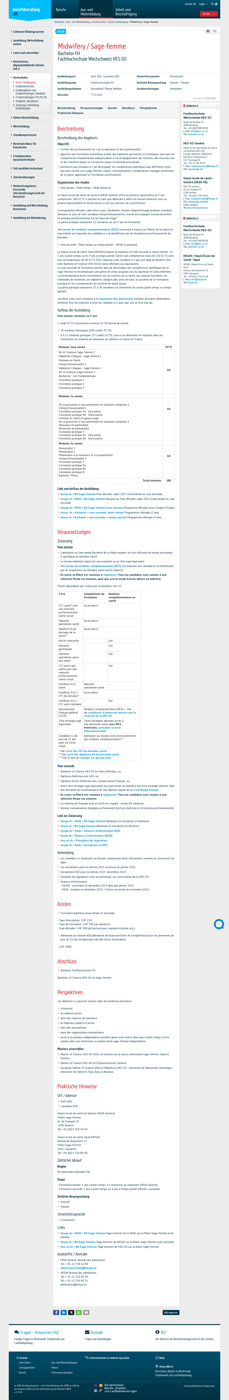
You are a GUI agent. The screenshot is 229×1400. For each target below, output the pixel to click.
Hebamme (176, 88)
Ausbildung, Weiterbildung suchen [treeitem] (28, 42)
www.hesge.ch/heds (198, 201)
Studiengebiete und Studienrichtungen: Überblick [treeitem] (30, 91)
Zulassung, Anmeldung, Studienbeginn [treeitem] (27, 106)
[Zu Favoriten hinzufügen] (214, 31)
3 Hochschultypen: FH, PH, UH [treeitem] (31, 97)
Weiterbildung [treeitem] (21, 126)
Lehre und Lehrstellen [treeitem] (26, 53)
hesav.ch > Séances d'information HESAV (86, 835)
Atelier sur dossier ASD (96, 757)
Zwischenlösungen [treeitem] (24, 177)
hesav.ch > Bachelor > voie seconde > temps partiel (93, 517)
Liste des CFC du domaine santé (86, 751)
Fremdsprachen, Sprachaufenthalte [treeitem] (24, 158)
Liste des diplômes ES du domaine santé (93, 754)
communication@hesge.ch (204, 166)
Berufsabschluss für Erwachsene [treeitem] (24, 145)
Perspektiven (148, 108)
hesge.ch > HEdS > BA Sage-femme (82, 499)
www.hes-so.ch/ (196, 134)
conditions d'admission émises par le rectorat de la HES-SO (110, 714)
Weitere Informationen (195, 207)
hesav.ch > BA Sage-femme (78, 494)
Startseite (59, 21)
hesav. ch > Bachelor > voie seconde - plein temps (92, 512)
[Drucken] (208, 31)
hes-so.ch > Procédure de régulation (83, 840)
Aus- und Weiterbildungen (64, 1362)
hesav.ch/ (193, 282)
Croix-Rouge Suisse (145, 790)
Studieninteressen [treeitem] (25, 86)
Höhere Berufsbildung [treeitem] (25, 118)
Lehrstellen (25, 1362)
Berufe (22, 1372)
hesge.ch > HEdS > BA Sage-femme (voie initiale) (91, 507)
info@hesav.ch (198, 279)
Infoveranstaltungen (62, 1372)
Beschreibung (66, 108)
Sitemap (187, 1385)
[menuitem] (66, 9)
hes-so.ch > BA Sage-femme (78, 1246)
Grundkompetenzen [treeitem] (24, 135)
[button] (56, 1312)
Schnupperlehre (27, 1367)
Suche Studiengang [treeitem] (26, 82)
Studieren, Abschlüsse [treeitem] (27, 101)
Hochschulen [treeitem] (20, 77)
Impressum (210, 1385)
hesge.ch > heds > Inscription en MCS (84, 845)
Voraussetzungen (91, 108)
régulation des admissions (116, 298)
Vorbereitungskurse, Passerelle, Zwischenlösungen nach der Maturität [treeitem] (29, 191)
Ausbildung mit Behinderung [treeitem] (29, 218)
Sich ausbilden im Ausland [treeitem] (28, 168)
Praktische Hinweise (71, 113)
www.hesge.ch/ (195, 169)
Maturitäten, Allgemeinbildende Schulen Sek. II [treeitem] (28, 65)
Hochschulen (99, 21)
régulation (110, 574)
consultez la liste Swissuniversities (102, 729)
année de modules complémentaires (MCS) (90, 229)
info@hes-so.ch (199, 131)
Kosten (112, 108)
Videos (55, 1367)
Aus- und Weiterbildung (78, 21)
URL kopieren (171, 1312)
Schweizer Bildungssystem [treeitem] (28, 32)
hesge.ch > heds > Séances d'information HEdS (90, 830)
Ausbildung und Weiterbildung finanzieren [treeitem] (30, 207)
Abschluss (128, 108)
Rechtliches (198, 1385)
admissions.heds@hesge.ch (78, 1268)
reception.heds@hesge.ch (204, 198)
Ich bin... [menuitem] (209, 14)
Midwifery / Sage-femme (144, 21)
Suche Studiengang (118, 21)
